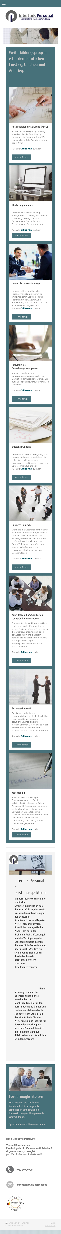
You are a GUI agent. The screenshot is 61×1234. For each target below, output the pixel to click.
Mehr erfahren (21, 157)
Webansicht (50, 1225)
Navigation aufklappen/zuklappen (30, 4)
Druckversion (13, 1223)
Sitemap (25, 1223)
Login (52, 1223)
